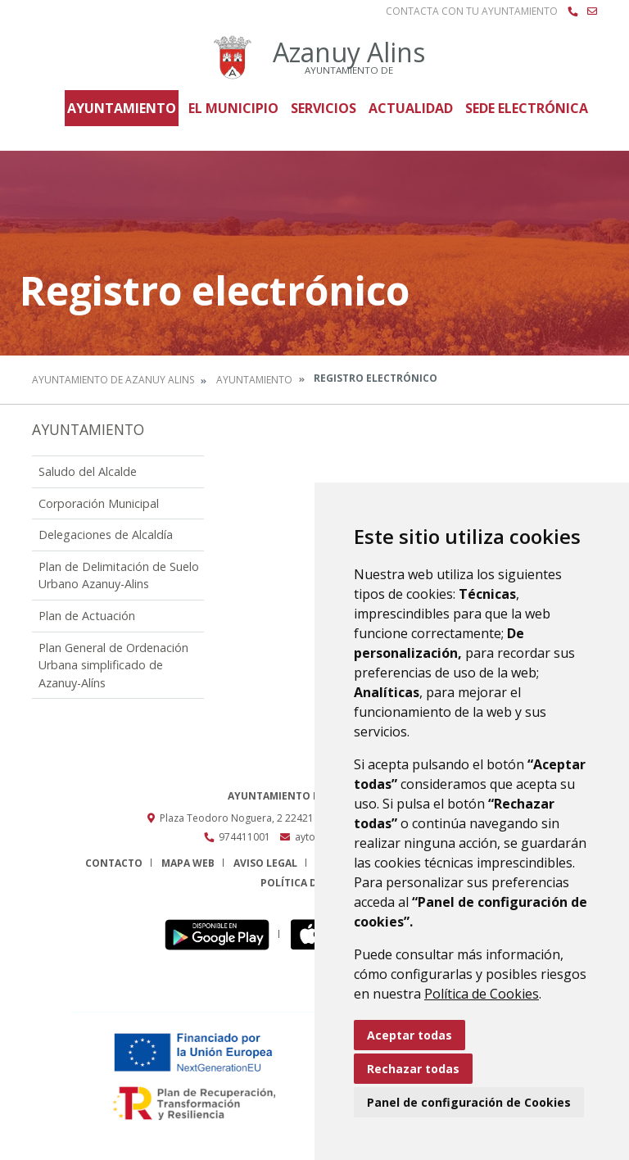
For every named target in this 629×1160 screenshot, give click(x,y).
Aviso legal (265, 863)
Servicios (323, 108)
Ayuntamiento (121, 108)
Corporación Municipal (98, 503)
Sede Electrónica (526, 108)
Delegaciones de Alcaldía (105, 534)
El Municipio (233, 108)
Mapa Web (188, 863)
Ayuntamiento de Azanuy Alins (113, 380)
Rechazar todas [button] (413, 1068)
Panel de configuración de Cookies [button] (469, 1102)
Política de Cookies (481, 994)
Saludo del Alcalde (87, 471)
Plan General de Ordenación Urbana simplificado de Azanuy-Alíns (113, 665)
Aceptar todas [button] (409, 1035)
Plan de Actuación (86, 615)
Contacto (114, 863)
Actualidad (411, 108)
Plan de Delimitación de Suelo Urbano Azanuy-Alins (118, 575)
